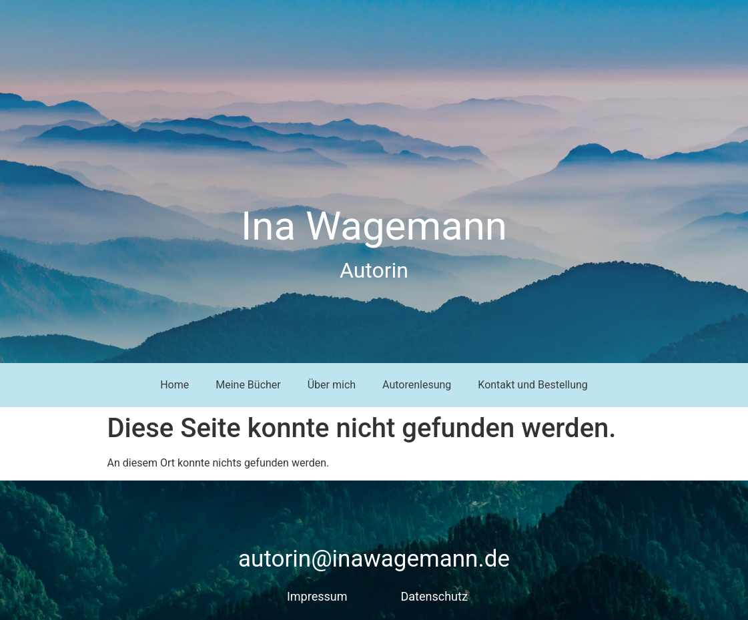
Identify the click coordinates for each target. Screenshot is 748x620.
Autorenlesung (416, 384)
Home (174, 384)
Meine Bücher (248, 384)
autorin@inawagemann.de (374, 559)
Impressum (317, 596)
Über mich (332, 384)
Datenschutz (434, 596)
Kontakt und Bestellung (533, 384)
